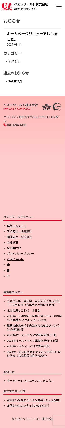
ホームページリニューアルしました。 (30, 380)
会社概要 (12, 242)
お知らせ (14, 61)
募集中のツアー (16, 226)
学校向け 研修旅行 (19, 231)
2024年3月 (15, 81)
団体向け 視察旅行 (19, 237)
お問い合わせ (15, 259)
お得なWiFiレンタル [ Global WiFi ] (28, 405)
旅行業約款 (14, 248)
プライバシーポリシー (21, 253)
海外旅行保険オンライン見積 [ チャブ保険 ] (33, 400)
